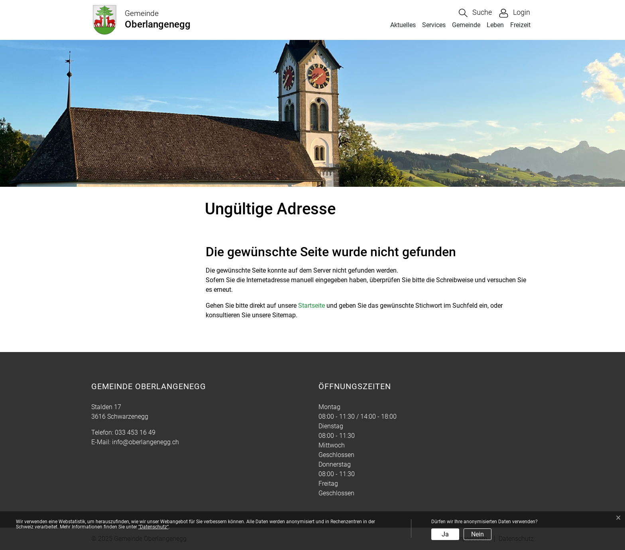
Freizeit (520, 25)
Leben (495, 25)
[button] (475, 13)
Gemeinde (466, 25)
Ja (445, 534)
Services (434, 25)
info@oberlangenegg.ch (145, 442)
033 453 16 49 (135, 432)
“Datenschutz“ (153, 527)
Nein (477, 534)
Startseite (311, 305)
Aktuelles (403, 25)
